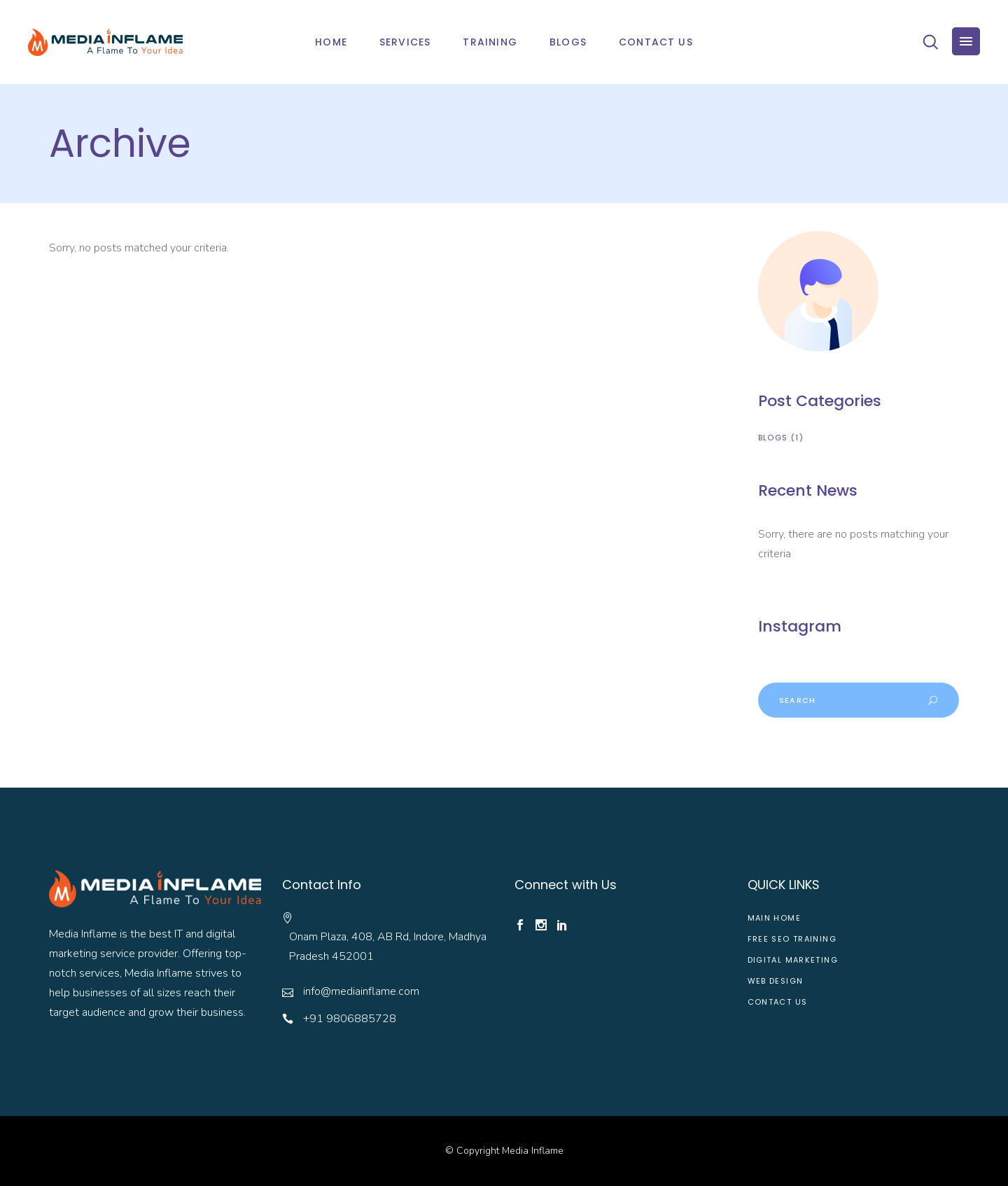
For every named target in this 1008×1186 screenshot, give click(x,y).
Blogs (773, 437)
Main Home (774, 917)
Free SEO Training (792, 938)
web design (776, 980)
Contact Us (778, 1001)
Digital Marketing (793, 959)
